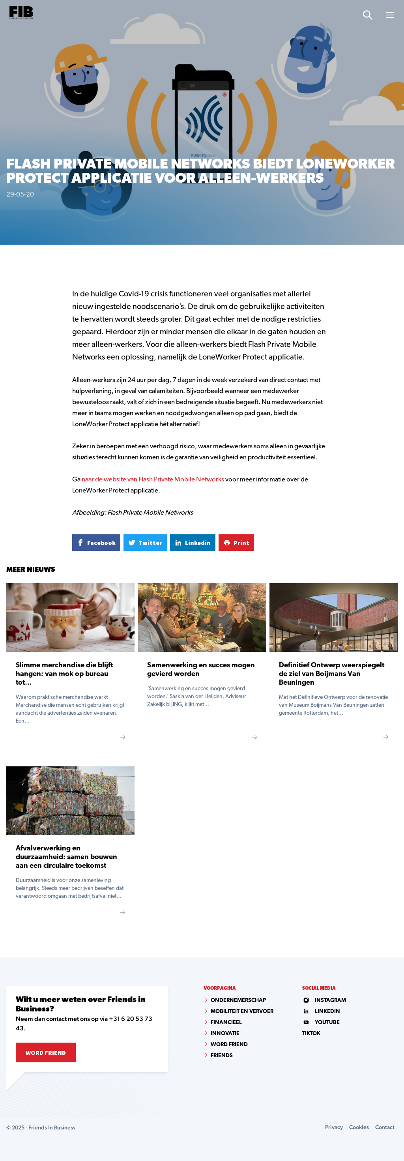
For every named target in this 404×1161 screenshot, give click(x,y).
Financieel (226, 1023)
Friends (222, 1056)
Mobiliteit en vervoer (242, 1012)
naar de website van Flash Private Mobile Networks (153, 479)
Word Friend (46, 1052)
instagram (324, 1001)
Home (13, 257)
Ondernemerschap (238, 1001)
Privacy (334, 1127)
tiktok (311, 1034)
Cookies (359, 1127)
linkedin (321, 1012)
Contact (385, 1127)
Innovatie (225, 1034)
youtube (321, 1023)
